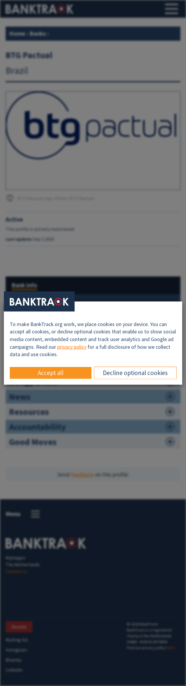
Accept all (51, 373)
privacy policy (71, 346)
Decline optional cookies (135, 373)
